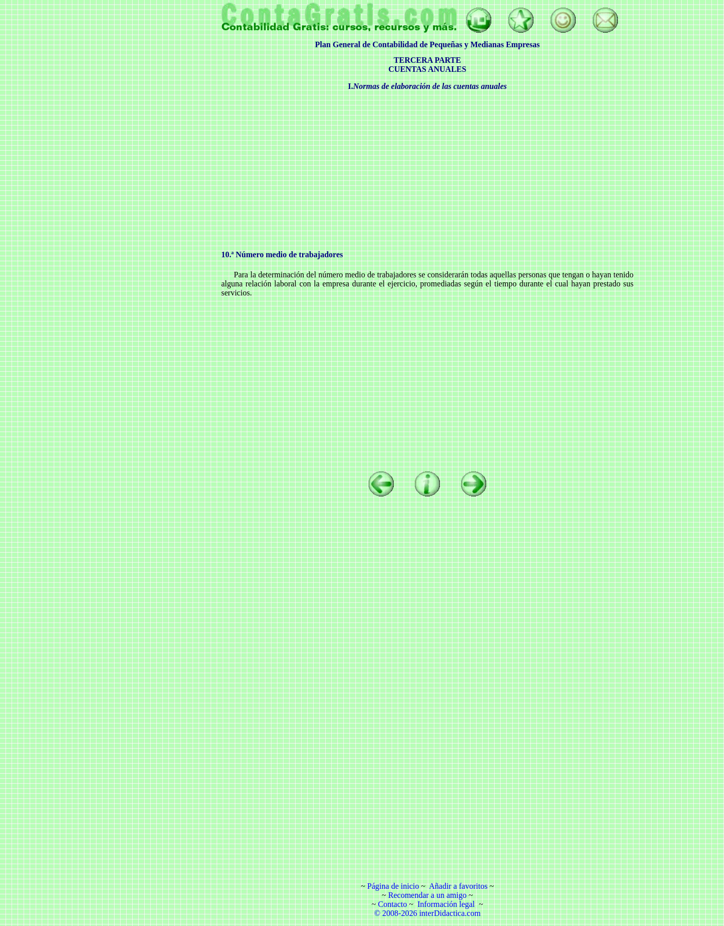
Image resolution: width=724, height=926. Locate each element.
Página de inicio (393, 886)
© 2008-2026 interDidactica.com (427, 913)
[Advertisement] (143, 153)
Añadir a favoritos (458, 886)
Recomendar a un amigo (427, 895)
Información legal (446, 904)
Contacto (392, 904)
